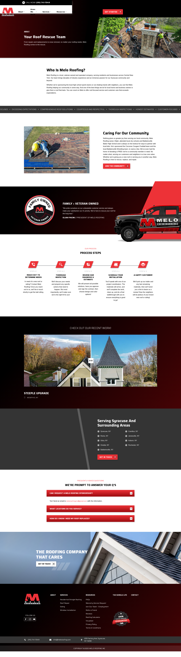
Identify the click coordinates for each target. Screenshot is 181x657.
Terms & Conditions (93, 621)
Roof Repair (64, 596)
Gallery (86, 11)
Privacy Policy (91, 617)
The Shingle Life (120, 588)
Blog (74, 11)
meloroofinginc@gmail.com (76, 494)
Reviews (89, 607)
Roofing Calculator (93, 610)
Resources (61, 11)
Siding (62, 600)
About (20, 11)
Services (46, 11)
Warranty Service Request (96, 596)
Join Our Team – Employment (97, 600)
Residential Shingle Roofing (71, 593)
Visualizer (89, 614)
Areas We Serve (32, 12)
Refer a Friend (91, 603)
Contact (99, 11)
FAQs (88, 593)
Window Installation (68, 603)
